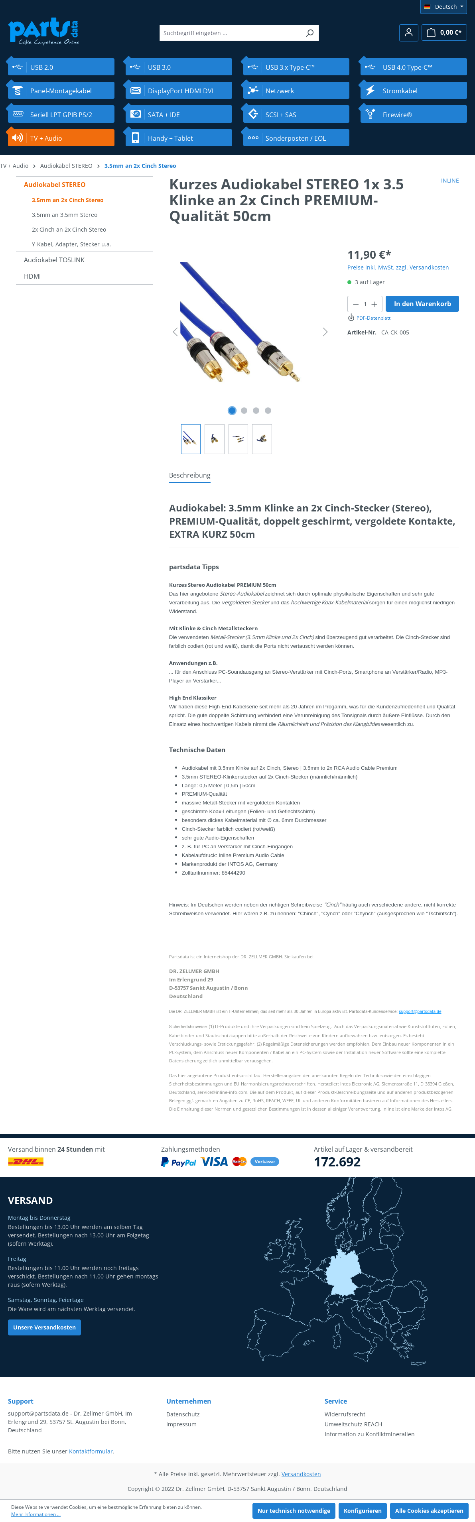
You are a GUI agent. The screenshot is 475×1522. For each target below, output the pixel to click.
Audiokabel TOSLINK (54, 260)
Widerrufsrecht (345, 1414)
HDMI (32, 276)
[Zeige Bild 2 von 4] (244, 410)
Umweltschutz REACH (353, 1424)
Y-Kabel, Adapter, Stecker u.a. (71, 244)
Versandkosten (301, 1474)
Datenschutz (183, 1414)
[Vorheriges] (175, 332)
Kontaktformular (91, 1451)
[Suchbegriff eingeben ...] (230, 33)
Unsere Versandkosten (44, 1327)
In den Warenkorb (422, 303)
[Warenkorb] (444, 32)
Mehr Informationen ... (36, 1514)
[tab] (190, 475)
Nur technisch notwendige (294, 1510)
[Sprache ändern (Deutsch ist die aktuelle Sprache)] (443, 7)
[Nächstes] (325, 332)
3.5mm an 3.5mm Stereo (64, 214)
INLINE (450, 180)
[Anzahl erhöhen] (374, 304)
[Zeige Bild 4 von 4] (268, 410)
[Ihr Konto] (408, 32)
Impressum (181, 1424)
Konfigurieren (363, 1510)
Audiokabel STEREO (55, 184)
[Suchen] (309, 33)
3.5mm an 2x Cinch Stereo (68, 200)
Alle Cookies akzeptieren (429, 1510)
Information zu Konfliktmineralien (370, 1434)
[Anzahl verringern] (355, 304)
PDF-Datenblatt (368, 318)
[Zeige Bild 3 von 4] (256, 410)
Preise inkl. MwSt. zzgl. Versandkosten (398, 267)
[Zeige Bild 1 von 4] (232, 410)
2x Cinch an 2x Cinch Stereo (69, 229)
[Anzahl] (365, 304)
